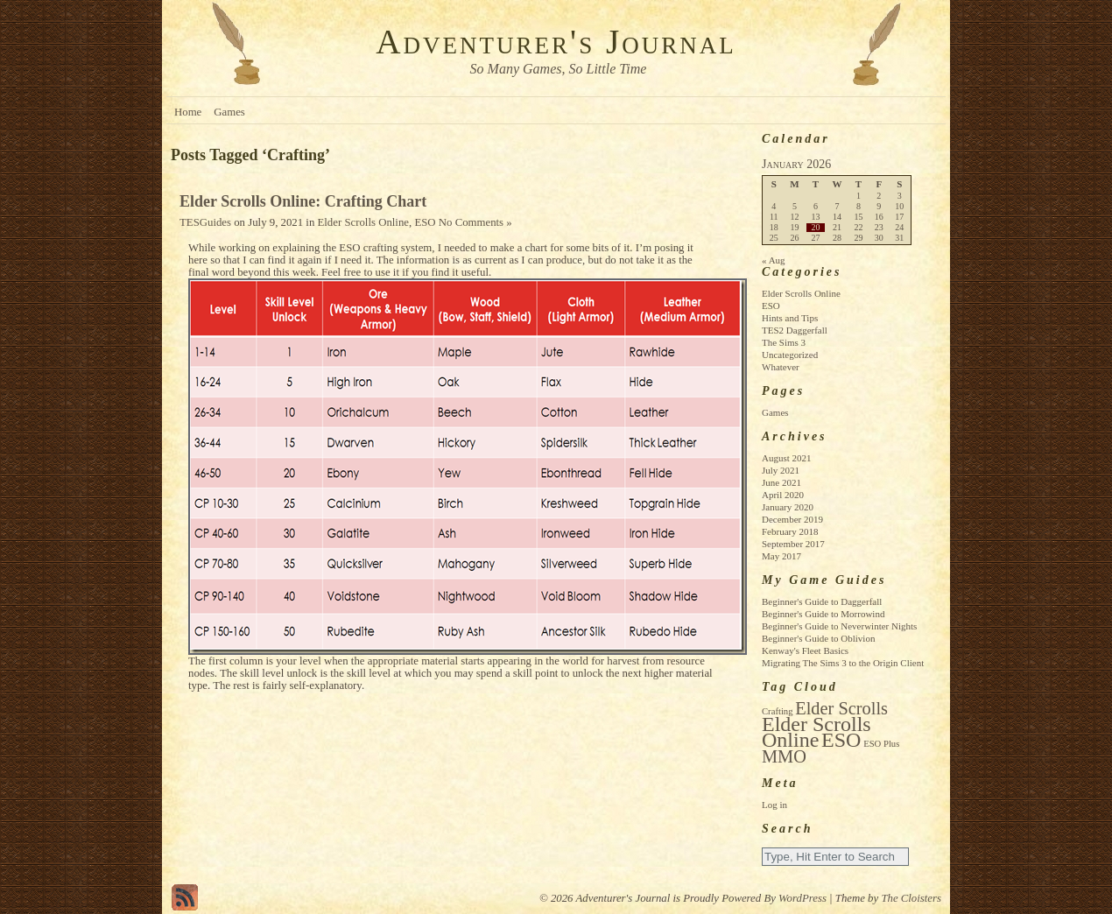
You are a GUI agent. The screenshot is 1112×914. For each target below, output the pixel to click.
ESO (424, 222)
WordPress (802, 898)
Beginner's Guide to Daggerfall (822, 601)
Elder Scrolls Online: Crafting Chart (302, 201)
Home (187, 112)
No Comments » (475, 222)
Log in (774, 804)
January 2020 (787, 507)
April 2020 (783, 494)
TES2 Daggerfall (794, 330)
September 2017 (793, 543)
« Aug (773, 260)
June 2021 (781, 482)
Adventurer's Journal (555, 41)
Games (229, 112)
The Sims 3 (784, 342)
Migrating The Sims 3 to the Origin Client (843, 662)
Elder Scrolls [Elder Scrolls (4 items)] (841, 708)
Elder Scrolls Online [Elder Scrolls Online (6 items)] (816, 732)
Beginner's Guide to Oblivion (818, 638)
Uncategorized (790, 354)
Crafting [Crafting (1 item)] (777, 711)
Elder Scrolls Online (364, 222)
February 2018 (790, 531)
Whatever (780, 367)
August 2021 (787, 458)
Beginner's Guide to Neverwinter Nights (839, 626)
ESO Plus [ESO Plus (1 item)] (881, 744)
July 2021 (780, 470)
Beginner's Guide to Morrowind (823, 613)
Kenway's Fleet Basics (805, 650)
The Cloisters (911, 898)
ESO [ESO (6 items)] (841, 739)
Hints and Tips (790, 318)
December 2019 (792, 519)
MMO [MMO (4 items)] (784, 756)
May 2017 (781, 556)
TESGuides (205, 222)
